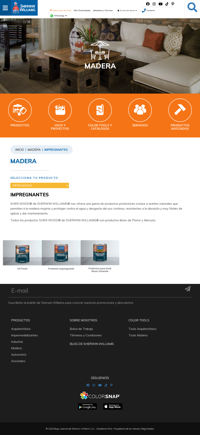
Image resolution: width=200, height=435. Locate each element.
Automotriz (18, 354)
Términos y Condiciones (86, 335)
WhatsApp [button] (58, 15)
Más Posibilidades (82, 10)
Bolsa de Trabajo (81, 329)
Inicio (19, 149)
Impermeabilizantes (24, 335)
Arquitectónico (21, 329)
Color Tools (139, 320)
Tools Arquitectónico (142, 329)
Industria (17, 342)
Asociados (18, 361)
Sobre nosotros (83, 320)
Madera (34, 149)
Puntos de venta (127, 10)
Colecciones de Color (60, 10)
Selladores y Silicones (103, 10)
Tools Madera (138, 335)
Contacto (148, 10)
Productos (20, 320)
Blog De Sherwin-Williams (92, 344)
